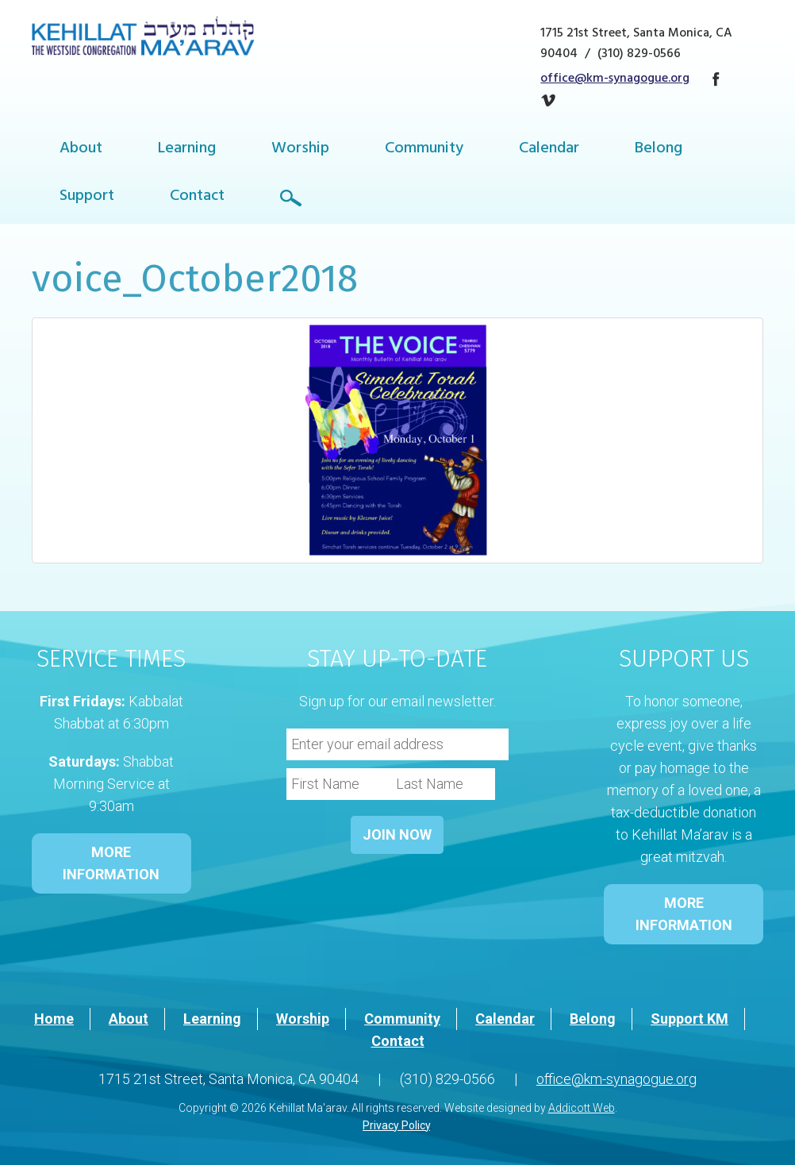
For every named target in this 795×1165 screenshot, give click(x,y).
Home (54, 1018)
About (81, 149)
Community (424, 149)
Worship (300, 149)
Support (87, 197)
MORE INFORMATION (111, 863)
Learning (187, 149)
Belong (658, 149)
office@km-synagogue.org (614, 79)
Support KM (689, 1018)
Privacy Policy (396, 1125)
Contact (197, 197)
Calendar (549, 149)
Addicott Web (581, 1108)
